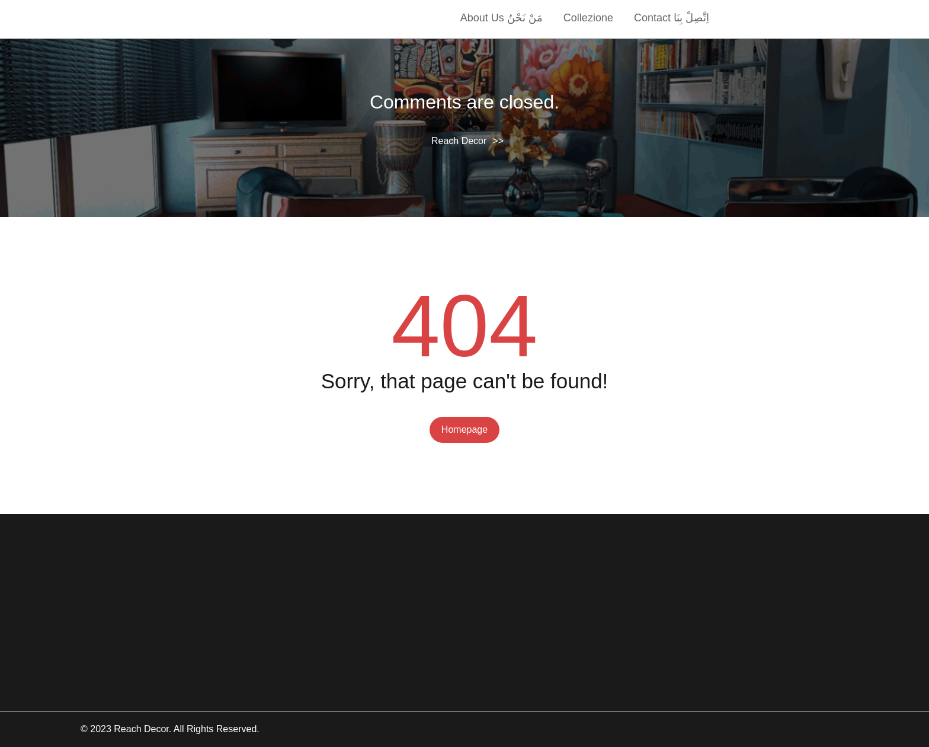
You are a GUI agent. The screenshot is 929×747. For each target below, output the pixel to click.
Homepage (464, 429)
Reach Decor (458, 141)
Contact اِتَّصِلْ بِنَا (671, 18)
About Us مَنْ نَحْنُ (501, 18)
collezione (588, 18)
